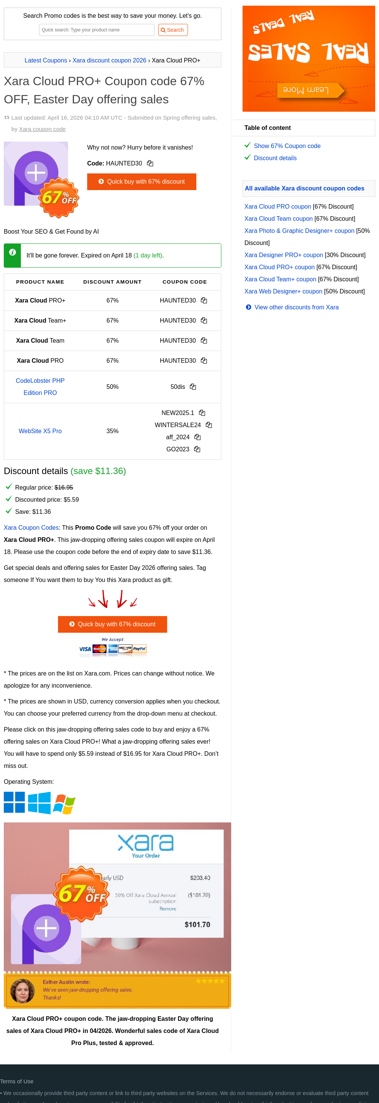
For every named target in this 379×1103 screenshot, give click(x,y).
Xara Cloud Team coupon (278, 218)
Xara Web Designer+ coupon (283, 291)
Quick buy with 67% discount (141, 181)
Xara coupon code (42, 129)
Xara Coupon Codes (31, 527)
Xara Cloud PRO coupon (277, 206)
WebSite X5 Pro (40, 431)
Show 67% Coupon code (287, 146)
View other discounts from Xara (291, 307)
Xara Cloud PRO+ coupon (279, 267)
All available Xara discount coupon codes (305, 188)
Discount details (275, 158)
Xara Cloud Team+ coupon (280, 279)
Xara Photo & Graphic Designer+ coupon (299, 231)
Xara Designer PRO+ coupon (283, 255)
